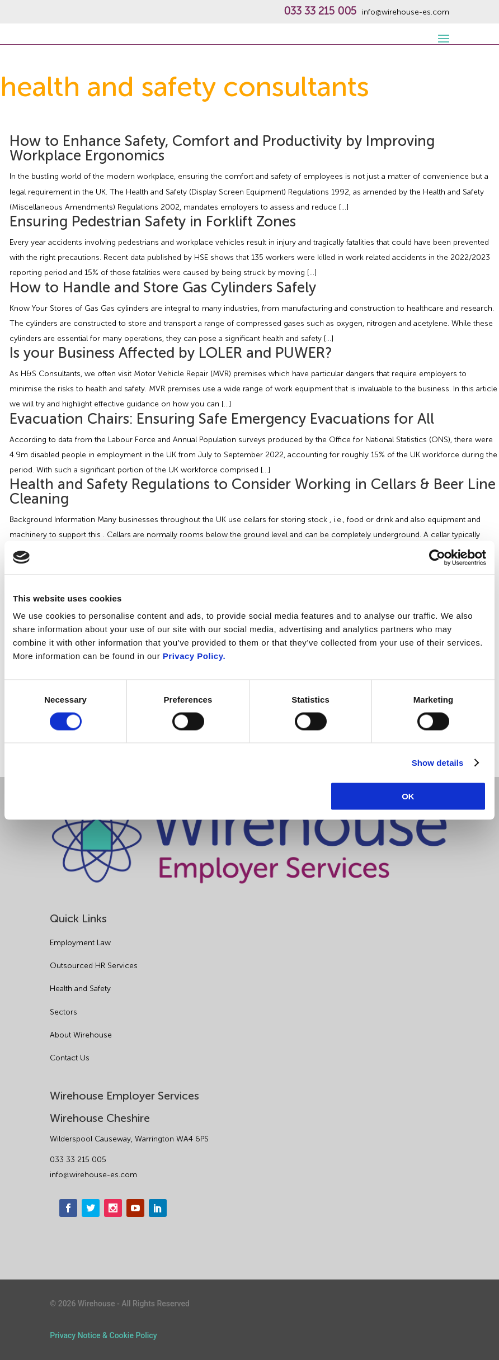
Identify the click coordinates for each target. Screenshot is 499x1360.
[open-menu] (442, 32)
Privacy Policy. (194, 656)
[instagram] (113, 1208)
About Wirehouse (81, 1035)
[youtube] (135, 1208)
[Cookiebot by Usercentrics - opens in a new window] (437, 557)
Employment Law (80, 942)
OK (408, 796)
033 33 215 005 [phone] (78, 1159)
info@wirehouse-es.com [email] (93, 1174)
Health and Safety (80, 988)
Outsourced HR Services (94, 965)
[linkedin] (158, 1208)
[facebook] (68, 1208)
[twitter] (91, 1208)
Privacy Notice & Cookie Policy (103, 1335)
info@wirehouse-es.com (405, 12)
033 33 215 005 (320, 11)
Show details (438, 762)
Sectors (63, 1012)
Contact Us (70, 1058)
